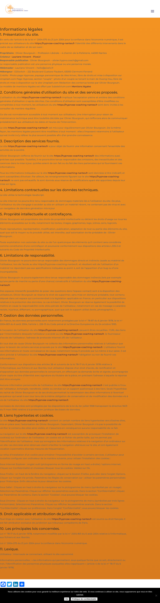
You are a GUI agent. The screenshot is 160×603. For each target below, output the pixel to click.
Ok (66, 599)
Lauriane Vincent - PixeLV (26, 56)
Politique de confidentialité (84, 599)
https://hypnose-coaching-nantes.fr (55, 43)
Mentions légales (81, 86)
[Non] (156, 595)
